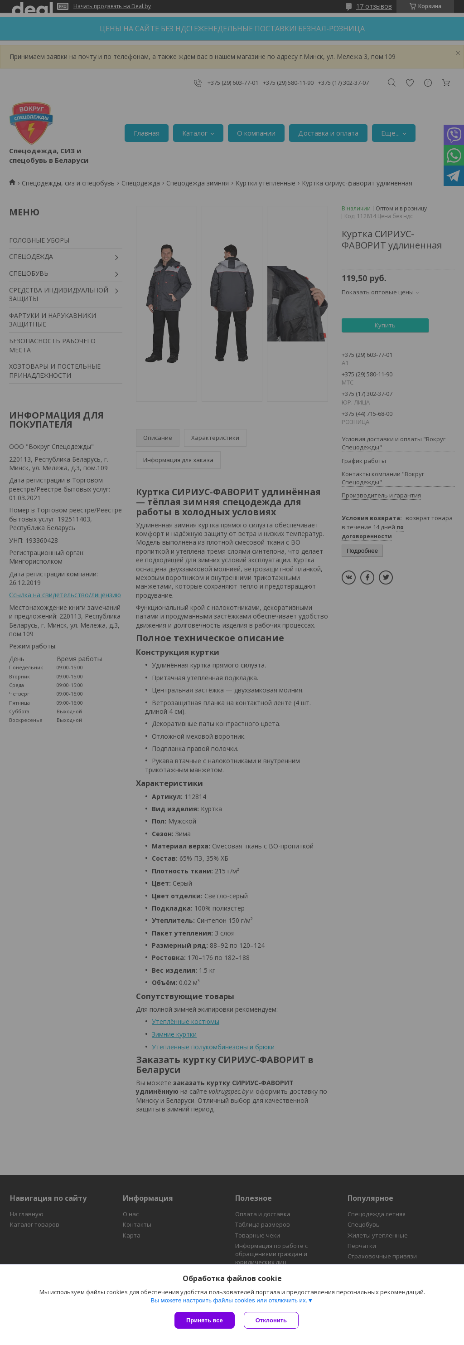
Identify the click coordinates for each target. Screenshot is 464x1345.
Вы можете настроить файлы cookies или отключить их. (228, 1300)
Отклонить (271, 1320)
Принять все (204, 1320)
